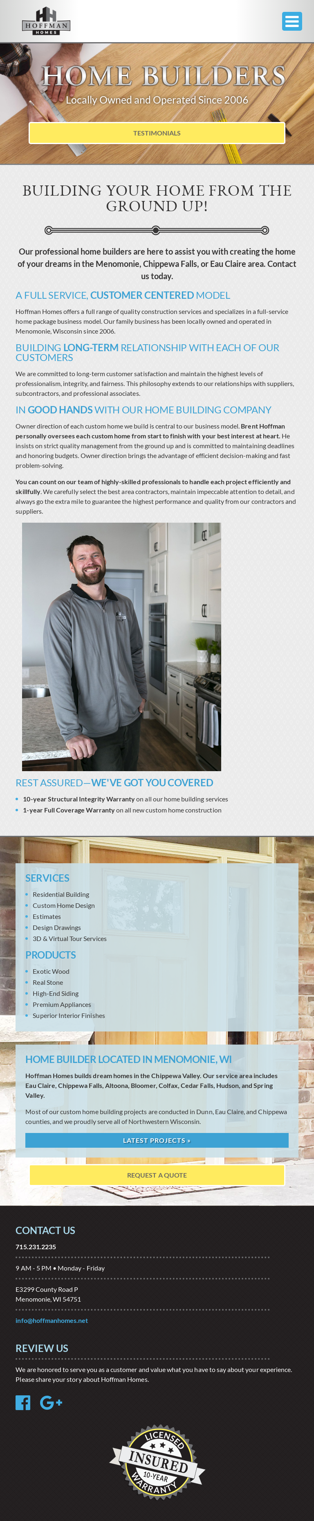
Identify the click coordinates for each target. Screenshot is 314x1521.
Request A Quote (157, 1175)
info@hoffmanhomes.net (52, 1320)
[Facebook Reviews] (27, 1406)
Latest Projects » (157, 1140)
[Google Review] (55, 1406)
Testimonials (157, 133)
